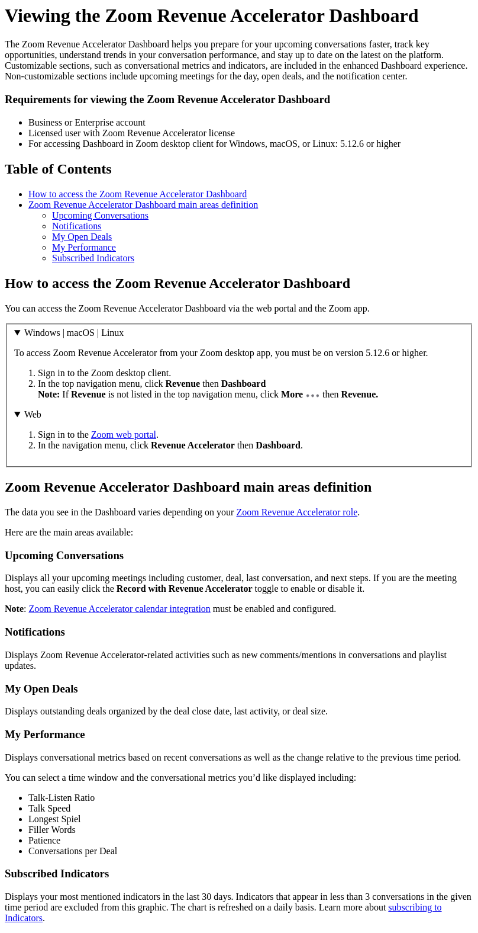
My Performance (84, 247)
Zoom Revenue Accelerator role (296, 512)
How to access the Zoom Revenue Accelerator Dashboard (137, 194)
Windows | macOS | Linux (74, 333)
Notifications (77, 226)
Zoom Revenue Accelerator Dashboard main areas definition (143, 205)
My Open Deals (82, 237)
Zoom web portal (123, 434)
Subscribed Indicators (93, 258)
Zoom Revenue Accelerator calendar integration (119, 609)
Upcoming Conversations (100, 215)
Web (32, 414)
